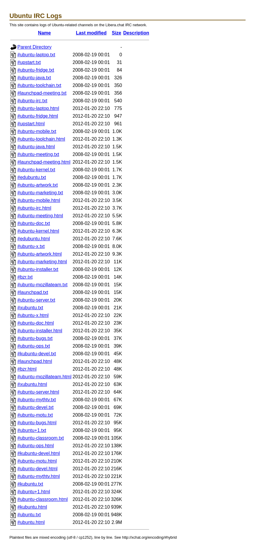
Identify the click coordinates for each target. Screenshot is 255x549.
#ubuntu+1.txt (31, 430)
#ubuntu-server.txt (36, 300)
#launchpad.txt (32, 292)
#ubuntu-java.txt (34, 77)
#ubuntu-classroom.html (42, 499)
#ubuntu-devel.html (37, 468)
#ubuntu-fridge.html (37, 116)
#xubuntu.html (32, 384)
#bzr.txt (25, 277)
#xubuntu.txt (30, 307)
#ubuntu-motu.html (37, 460)
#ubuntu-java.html (36, 146)
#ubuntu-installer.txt (37, 269)
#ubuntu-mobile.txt (36, 131)
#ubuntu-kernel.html (38, 231)
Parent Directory (34, 47)
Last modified (91, 32)
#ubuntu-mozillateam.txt (42, 284)
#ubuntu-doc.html (35, 323)
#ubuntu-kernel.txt (36, 169)
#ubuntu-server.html (38, 392)
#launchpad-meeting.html (43, 162)
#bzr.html (27, 369)
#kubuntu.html (32, 506)
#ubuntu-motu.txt (35, 414)
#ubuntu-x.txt (31, 246)
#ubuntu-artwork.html (39, 254)
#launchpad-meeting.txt (41, 93)
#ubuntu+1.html (33, 491)
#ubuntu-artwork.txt (37, 185)
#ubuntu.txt (29, 514)
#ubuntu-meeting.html (40, 215)
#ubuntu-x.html (33, 315)
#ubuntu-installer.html (39, 330)
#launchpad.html (34, 361)
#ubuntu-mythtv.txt (36, 399)
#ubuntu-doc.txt (33, 223)
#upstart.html (31, 123)
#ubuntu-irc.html (34, 208)
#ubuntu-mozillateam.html (44, 376)
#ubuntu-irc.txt (32, 100)
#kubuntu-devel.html (38, 453)
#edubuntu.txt (31, 177)
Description (136, 32)
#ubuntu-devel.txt (35, 407)
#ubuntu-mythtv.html (38, 476)
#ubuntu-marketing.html (42, 261)
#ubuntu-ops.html (35, 445)
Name (44, 32)
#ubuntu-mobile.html (38, 200)
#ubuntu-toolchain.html (41, 139)
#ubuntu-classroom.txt (40, 437)
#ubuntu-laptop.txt (36, 54)
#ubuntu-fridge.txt (35, 70)
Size (116, 32)
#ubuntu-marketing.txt (40, 192)
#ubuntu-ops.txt (33, 346)
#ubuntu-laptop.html (38, 108)
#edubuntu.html (33, 238)
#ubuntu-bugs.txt (34, 338)
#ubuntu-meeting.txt (38, 154)
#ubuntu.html (31, 522)
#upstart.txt (29, 62)
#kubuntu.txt (30, 483)
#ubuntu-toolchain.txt (39, 85)
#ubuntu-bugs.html (37, 422)
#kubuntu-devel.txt (36, 353)
